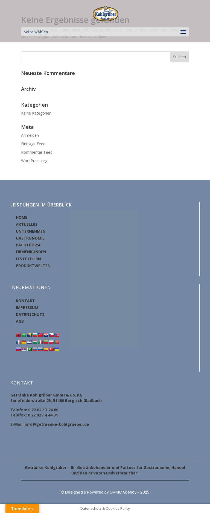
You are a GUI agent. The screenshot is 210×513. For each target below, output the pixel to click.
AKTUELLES (26, 224)
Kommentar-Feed (36, 152)
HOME (21, 217)
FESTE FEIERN (28, 258)
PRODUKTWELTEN (33, 265)
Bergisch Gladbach (83, 400)
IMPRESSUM (27, 307)
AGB (20, 321)
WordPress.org (34, 160)
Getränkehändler (94, 467)
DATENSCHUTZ (30, 314)
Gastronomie (156, 467)
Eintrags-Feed (33, 143)
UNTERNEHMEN (31, 231)
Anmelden (30, 135)
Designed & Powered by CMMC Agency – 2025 (107, 492)
